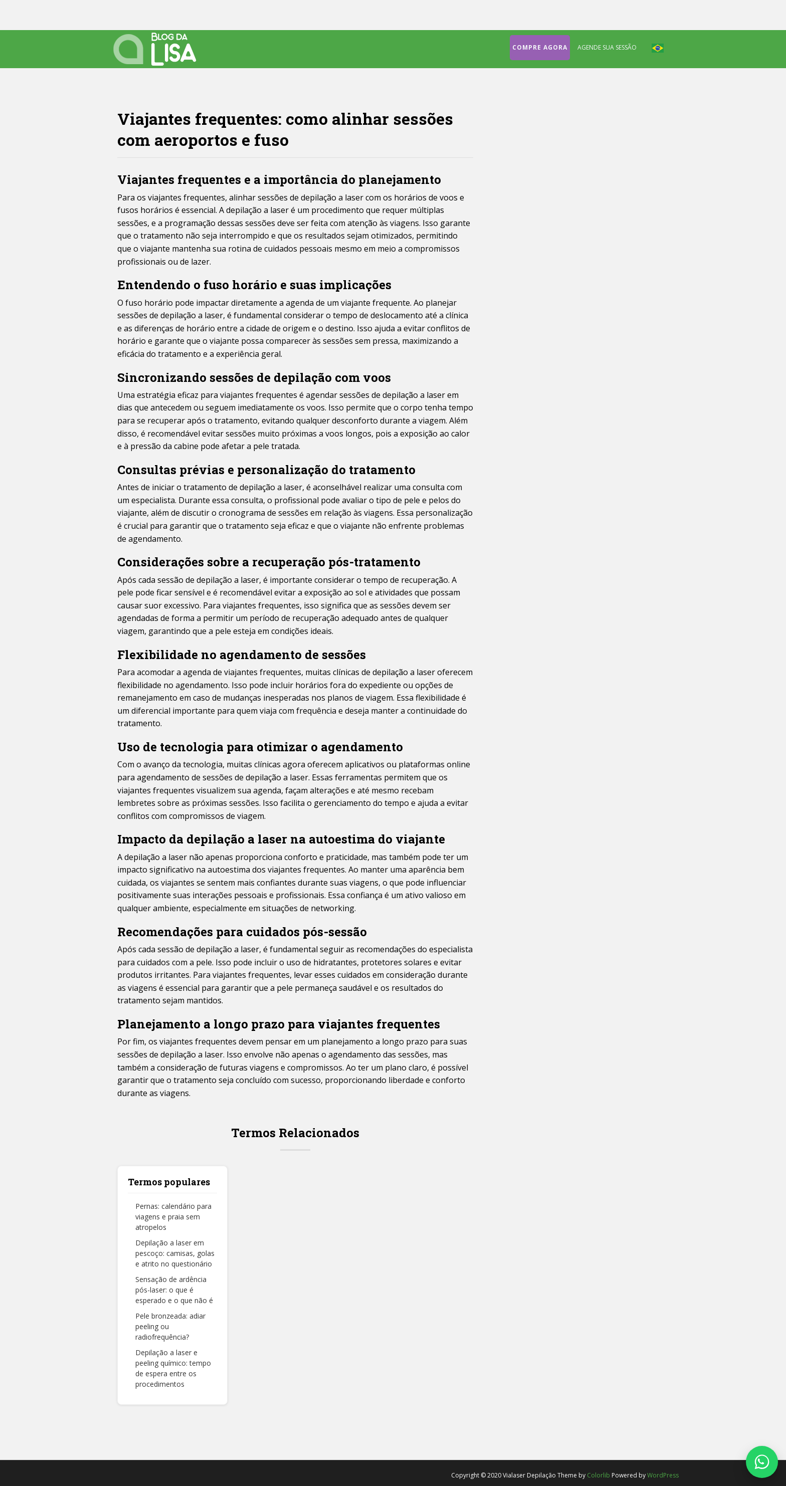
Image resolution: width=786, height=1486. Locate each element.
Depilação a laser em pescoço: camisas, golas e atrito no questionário (175, 1253)
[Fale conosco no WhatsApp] (762, 1462)
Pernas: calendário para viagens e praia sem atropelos (173, 1216)
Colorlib (598, 1475)
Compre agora (539, 47)
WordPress (663, 1475)
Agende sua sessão (607, 47)
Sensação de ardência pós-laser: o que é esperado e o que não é (174, 1290)
